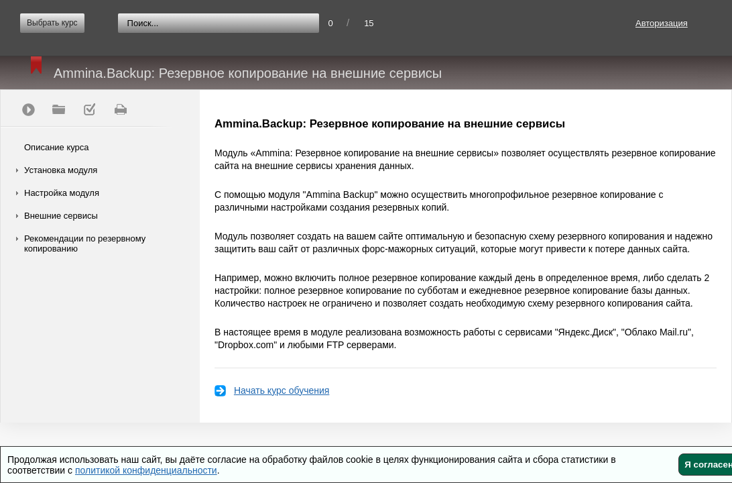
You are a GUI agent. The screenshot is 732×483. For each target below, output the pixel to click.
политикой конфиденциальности (146, 470)
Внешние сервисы (61, 216)
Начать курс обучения (281, 390)
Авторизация (661, 23)
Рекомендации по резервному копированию (84, 243)
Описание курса (56, 147)
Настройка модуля (61, 193)
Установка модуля (60, 170)
